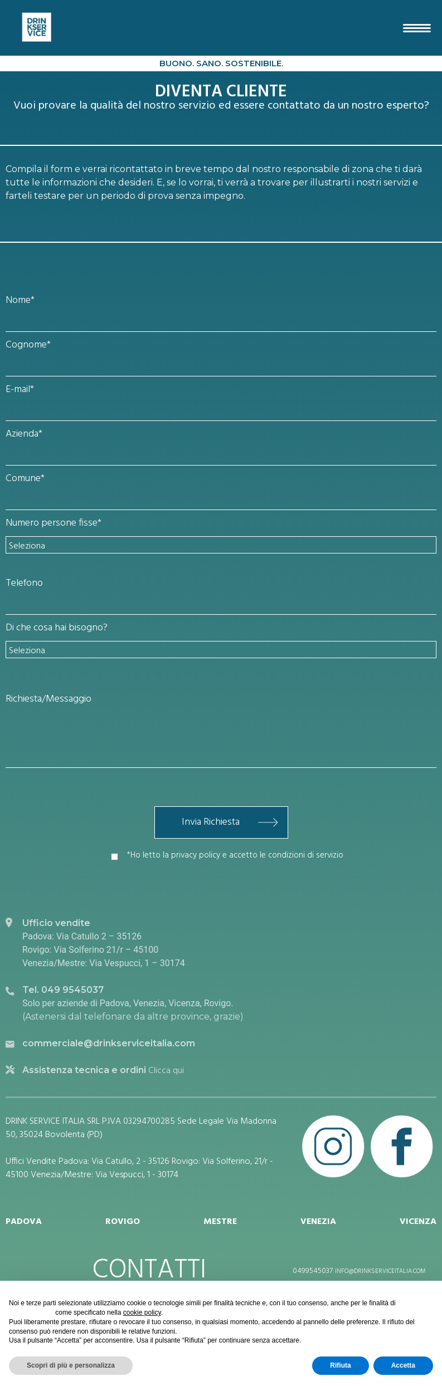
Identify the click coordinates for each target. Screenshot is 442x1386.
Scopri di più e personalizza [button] (71, 1365)
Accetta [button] (403, 1365)
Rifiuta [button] (340, 1365)
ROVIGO (122, 1221)
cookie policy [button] (142, 1312)
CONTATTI (149, 1271)
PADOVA (24, 1221)
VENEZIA (318, 1221)
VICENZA (418, 1221)
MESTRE (220, 1221)
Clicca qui (165, 1071)
